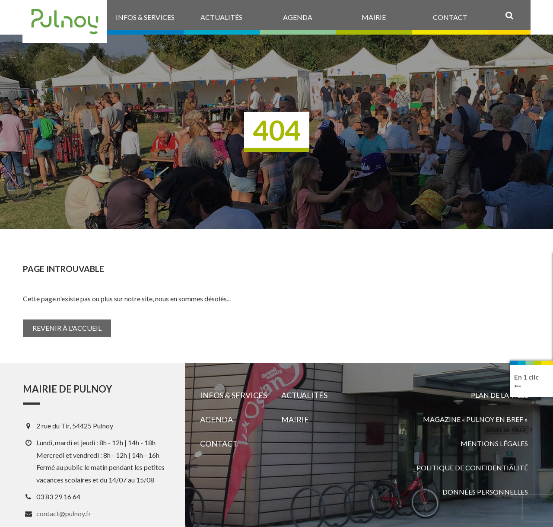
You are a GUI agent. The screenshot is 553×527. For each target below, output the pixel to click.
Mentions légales (494, 443)
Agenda (216, 419)
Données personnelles (485, 492)
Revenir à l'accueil (67, 328)
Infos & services (233, 395)
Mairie (295, 419)
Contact (219, 443)
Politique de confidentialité (472, 467)
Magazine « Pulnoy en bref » (475, 419)
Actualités (304, 395)
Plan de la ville (499, 395)
